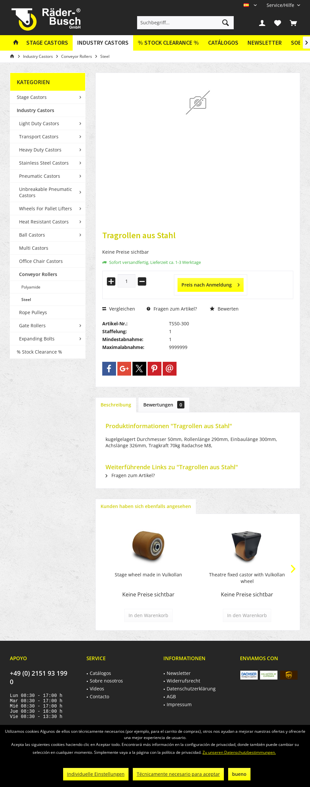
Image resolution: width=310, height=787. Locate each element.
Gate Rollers (32, 325)
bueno (239, 774)
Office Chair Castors (41, 261)
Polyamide (30, 287)
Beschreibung (116, 405)
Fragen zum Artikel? (172, 309)
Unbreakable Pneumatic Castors (45, 192)
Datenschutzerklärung (191, 688)
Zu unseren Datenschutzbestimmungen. (239, 752)
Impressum (179, 704)
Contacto (99, 696)
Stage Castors (32, 97)
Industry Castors (35, 110)
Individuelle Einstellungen (96, 774)
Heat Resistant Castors (44, 222)
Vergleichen (118, 309)
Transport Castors (39, 136)
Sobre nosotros (106, 681)
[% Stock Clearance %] (168, 43)
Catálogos (223, 42)
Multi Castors (33, 248)
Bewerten (224, 309)
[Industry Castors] (103, 43)
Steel (26, 299)
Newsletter (265, 42)
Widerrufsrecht (183, 681)
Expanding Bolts (37, 339)
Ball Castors (32, 235)
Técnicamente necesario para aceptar (178, 774)
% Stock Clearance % (39, 352)
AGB (171, 696)
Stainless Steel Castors (44, 163)
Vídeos (97, 688)
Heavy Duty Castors (40, 150)
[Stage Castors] (47, 43)
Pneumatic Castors (39, 176)
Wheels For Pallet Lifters (45, 208)
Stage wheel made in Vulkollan (148, 574)
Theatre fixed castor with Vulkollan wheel (247, 577)
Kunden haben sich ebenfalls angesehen (146, 506)
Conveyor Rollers (38, 274)
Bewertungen (163, 404)
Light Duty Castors (39, 123)
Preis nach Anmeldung (210, 284)
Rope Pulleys (33, 312)
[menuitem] (281, 5)
